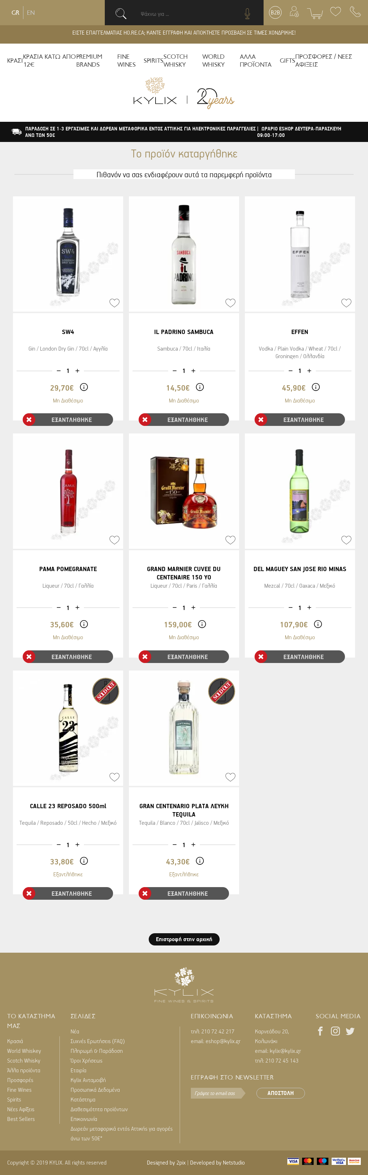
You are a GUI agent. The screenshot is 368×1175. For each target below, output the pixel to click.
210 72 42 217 (217, 1031)
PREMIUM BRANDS (89, 60)
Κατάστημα (83, 1099)
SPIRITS (153, 60)
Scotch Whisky (23, 1060)
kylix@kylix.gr (285, 1050)
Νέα (75, 1031)
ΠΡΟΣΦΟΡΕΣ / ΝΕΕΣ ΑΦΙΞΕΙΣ (323, 60)
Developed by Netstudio (217, 1162)
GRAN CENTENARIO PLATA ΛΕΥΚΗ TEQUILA (184, 810)
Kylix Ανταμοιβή (88, 1079)
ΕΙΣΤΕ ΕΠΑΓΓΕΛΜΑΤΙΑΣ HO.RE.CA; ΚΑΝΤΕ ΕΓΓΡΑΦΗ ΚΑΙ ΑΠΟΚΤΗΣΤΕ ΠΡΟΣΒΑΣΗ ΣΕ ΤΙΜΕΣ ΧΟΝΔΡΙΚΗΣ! (184, 32)
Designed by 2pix (166, 1162)
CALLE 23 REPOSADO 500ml (68, 806)
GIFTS (287, 60)
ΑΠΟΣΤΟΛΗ (281, 1092)
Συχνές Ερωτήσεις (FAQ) (98, 1041)
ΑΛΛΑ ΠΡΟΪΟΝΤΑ (255, 60)
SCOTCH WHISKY (175, 60)
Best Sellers (21, 1118)
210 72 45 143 (282, 1060)
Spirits (14, 1099)
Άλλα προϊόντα (23, 1070)
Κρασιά (15, 1041)
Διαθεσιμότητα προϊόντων (99, 1109)
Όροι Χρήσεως (86, 1060)
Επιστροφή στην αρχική (184, 939)
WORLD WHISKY (213, 60)
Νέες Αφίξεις (20, 1109)
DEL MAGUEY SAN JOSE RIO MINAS (299, 569)
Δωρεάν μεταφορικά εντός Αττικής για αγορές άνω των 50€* (121, 1133)
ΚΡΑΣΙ (15, 60)
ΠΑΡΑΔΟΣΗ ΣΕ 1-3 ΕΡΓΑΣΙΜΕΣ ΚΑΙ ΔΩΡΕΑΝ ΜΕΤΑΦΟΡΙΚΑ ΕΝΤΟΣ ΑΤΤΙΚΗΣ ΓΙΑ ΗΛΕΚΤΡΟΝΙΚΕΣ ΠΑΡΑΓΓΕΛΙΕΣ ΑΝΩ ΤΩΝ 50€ (140, 131)
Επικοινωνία (84, 1118)
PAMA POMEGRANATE (68, 569)
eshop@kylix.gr (223, 1041)
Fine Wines (19, 1089)
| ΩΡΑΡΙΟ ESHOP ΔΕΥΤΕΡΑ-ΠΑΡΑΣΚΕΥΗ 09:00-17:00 (299, 131)
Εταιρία (78, 1070)
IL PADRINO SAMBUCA (184, 332)
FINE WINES (126, 60)
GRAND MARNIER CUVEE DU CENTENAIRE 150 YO (184, 573)
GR (15, 12)
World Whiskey (24, 1050)
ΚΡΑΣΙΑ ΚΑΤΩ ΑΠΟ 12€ (49, 60)
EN (31, 12)
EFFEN (299, 332)
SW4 (68, 332)
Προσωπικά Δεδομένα (95, 1089)
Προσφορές (20, 1079)
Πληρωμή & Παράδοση (97, 1050)
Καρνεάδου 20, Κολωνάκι (272, 1036)
